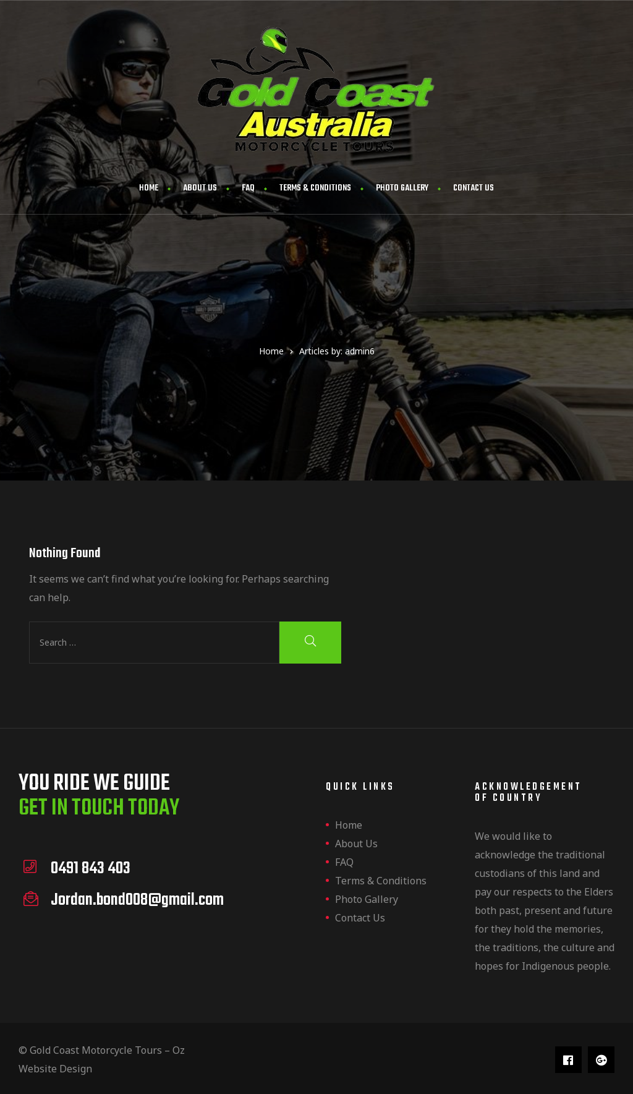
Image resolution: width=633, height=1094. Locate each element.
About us (200, 188)
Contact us (473, 188)
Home (148, 188)
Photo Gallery (402, 188)
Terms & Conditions (315, 188)
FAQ (248, 188)
